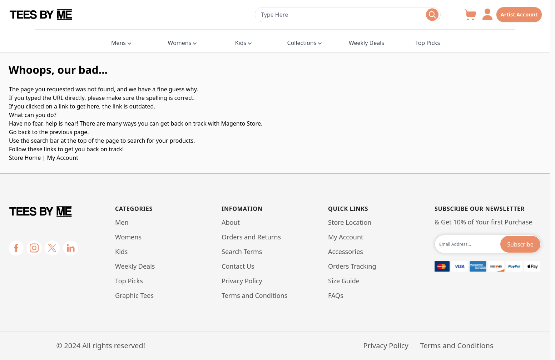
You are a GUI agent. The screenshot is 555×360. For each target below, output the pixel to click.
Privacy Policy (242, 281)
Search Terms (242, 251)
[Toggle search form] (432, 15)
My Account (62, 158)
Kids (241, 43)
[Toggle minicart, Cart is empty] (470, 15)
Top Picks (427, 43)
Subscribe (520, 244)
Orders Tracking (352, 266)
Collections (302, 43)
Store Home (25, 158)
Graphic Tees (134, 295)
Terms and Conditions (254, 295)
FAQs (335, 295)
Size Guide (344, 281)
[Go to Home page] (128, 15)
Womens (180, 43)
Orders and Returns (251, 237)
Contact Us (238, 266)
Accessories (345, 251)
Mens (118, 43)
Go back (20, 132)
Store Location (349, 222)
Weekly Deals (366, 43)
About (231, 222)
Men (122, 222)
